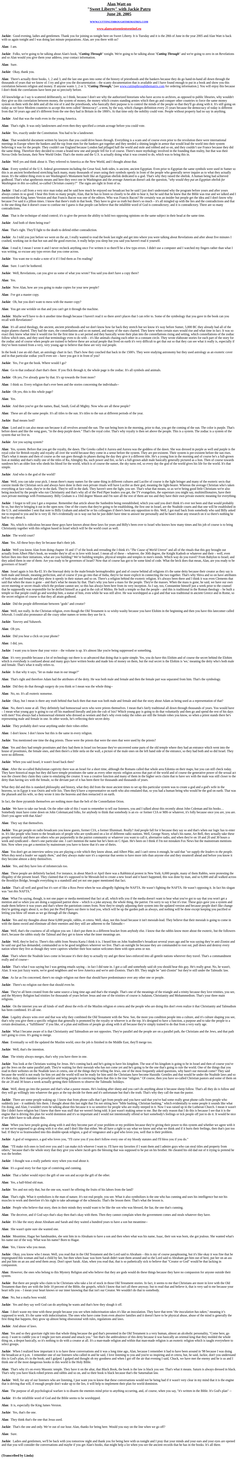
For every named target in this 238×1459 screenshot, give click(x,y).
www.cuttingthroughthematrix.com (142, 86)
